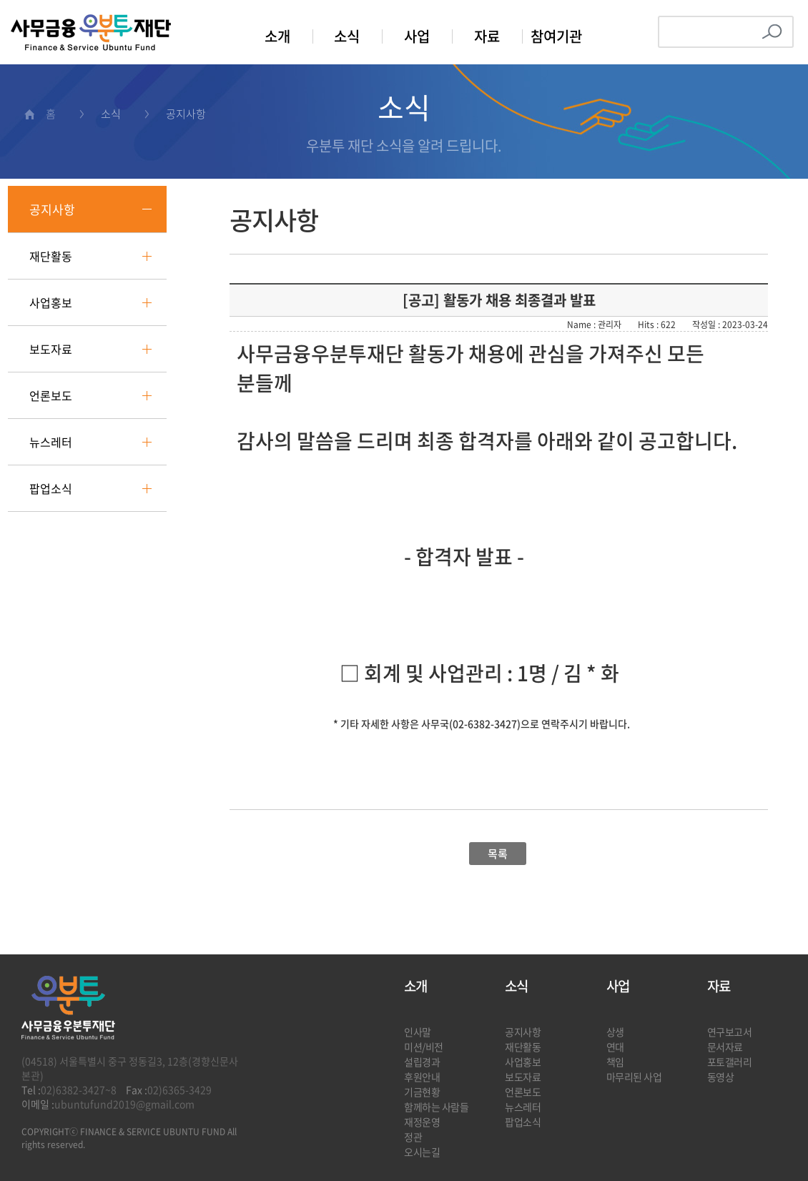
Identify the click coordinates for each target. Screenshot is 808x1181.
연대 (615, 1046)
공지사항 (52, 209)
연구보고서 (729, 1031)
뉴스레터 (50, 441)
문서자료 (725, 1046)
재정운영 (422, 1122)
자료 (487, 36)
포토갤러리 (729, 1061)
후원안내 (422, 1076)
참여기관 (556, 36)
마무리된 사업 (634, 1076)
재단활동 (50, 256)
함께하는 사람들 (436, 1107)
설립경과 (422, 1061)
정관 (413, 1137)
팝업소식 (50, 488)
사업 (417, 36)
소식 (347, 36)
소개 (277, 36)
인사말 (417, 1031)
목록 (498, 853)
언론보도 (50, 395)
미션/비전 (423, 1046)
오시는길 (422, 1152)
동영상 (720, 1076)
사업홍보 (50, 302)
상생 (615, 1031)
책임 (615, 1061)
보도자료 (50, 348)
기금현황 (422, 1091)
